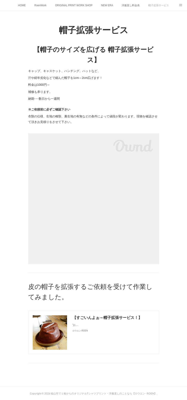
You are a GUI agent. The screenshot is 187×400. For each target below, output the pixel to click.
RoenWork (40, 5)
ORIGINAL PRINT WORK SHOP (73, 5)
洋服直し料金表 (131, 5)
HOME (22, 5)
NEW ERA (107, 5)
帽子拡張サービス (158, 5)
